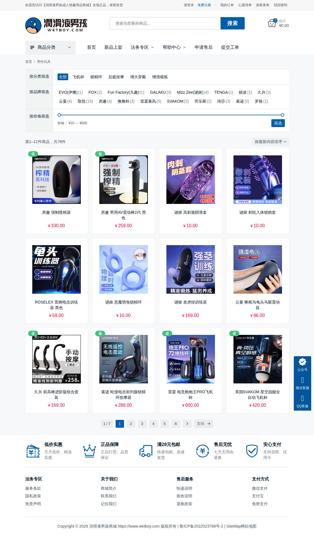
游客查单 (262, 5)
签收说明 (184, 496)
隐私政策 (33, 496)
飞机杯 (78, 77)
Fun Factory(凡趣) (123, 92)
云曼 (63, 101)
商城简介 (108, 488)
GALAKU (158, 92)
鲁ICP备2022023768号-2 (201, 526)
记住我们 (108, 503)
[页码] (209, 424)
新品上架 (113, 47)
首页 (91, 47)
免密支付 (260, 503)
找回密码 (280, 5)
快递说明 (184, 488)
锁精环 (96, 77)
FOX (93, 92)
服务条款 (33, 488)
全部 (63, 77)
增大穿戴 (138, 77)
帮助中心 (172, 47)
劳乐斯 (200, 101)
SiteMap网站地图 (241, 526)
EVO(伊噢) (68, 92)
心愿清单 (245, 5)
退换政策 (184, 503)
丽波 (243, 92)
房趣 (103, 101)
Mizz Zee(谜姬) (190, 92)
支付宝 (258, 496)
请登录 (189, 5)
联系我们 (108, 496)
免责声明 (33, 503)
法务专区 (140, 47)
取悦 (82, 101)
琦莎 (221, 101)
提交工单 (230, 47)
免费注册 (204, 5)
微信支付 (260, 488)
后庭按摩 (116, 77)
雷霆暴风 (148, 101)
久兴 (261, 92)
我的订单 (227, 5)
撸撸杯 (123, 101)
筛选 (278, 123)
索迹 (240, 101)
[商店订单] (272, 141)
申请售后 (204, 47)
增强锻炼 (160, 77)
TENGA (221, 92)
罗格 (259, 101)
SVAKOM (175, 101)
